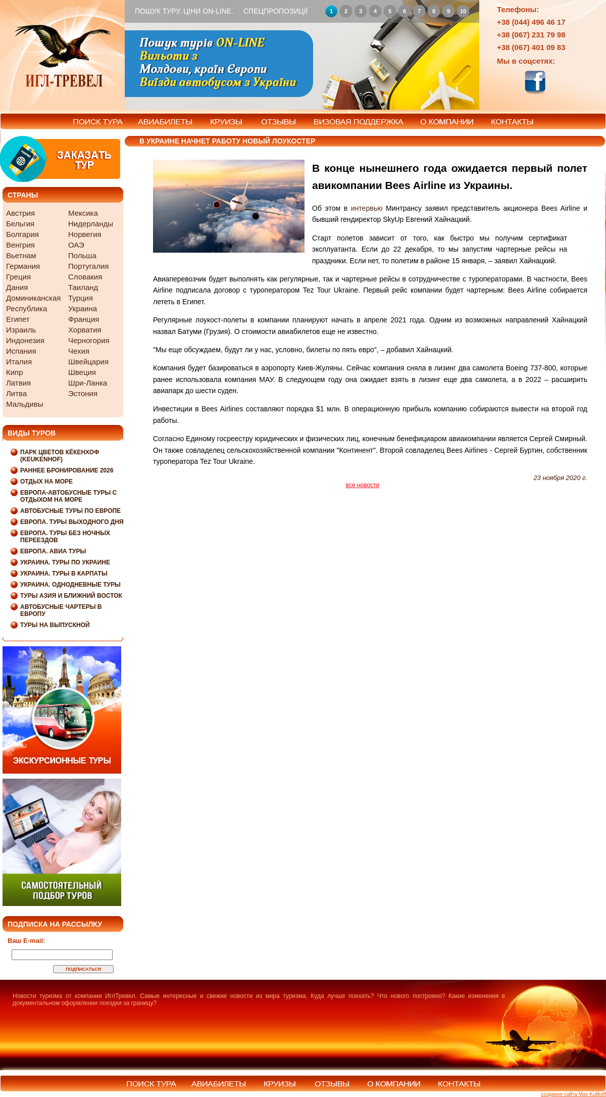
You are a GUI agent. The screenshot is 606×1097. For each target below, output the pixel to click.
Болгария (22, 234)
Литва (16, 393)
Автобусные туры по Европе (70, 510)
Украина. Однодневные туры (70, 584)
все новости (363, 485)
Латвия (18, 382)
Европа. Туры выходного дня (72, 522)
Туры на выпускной (55, 625)
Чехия (78, 351)
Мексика (83, 213)
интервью (367, 208)
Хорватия (85, 329)
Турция (80, 298)
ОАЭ (76, 245)
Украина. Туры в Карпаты (64, 573)
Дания (17, 287)
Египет (18, 319)
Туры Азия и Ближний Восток (71, 595)
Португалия (88, 266)
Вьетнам (21, 255)
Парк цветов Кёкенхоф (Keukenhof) (59, 456)
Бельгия (20, 223)
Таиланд (83, 287)
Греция (18, 276)
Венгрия (20, 245)
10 (463, 11)
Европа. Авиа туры (53, 551)
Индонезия (25, 340)
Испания (21, 351)
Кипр (14, 372)
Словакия (85, 276)
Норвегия (85, 234)
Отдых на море (46, 481)
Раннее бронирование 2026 (67, 470)
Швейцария (88, 361)
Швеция (82, 372)
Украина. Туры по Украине (65, 562)
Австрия (20, 213)
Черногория (89, 340)
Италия (19, 361)
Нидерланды (90, 223)
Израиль (21, 329)
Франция (83, 319)
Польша (82, 255)
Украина (82, 308)
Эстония (82, 393)
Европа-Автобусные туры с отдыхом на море (68, 496)
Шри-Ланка (87, 382)
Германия (23, 266)
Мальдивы (24, 404)
